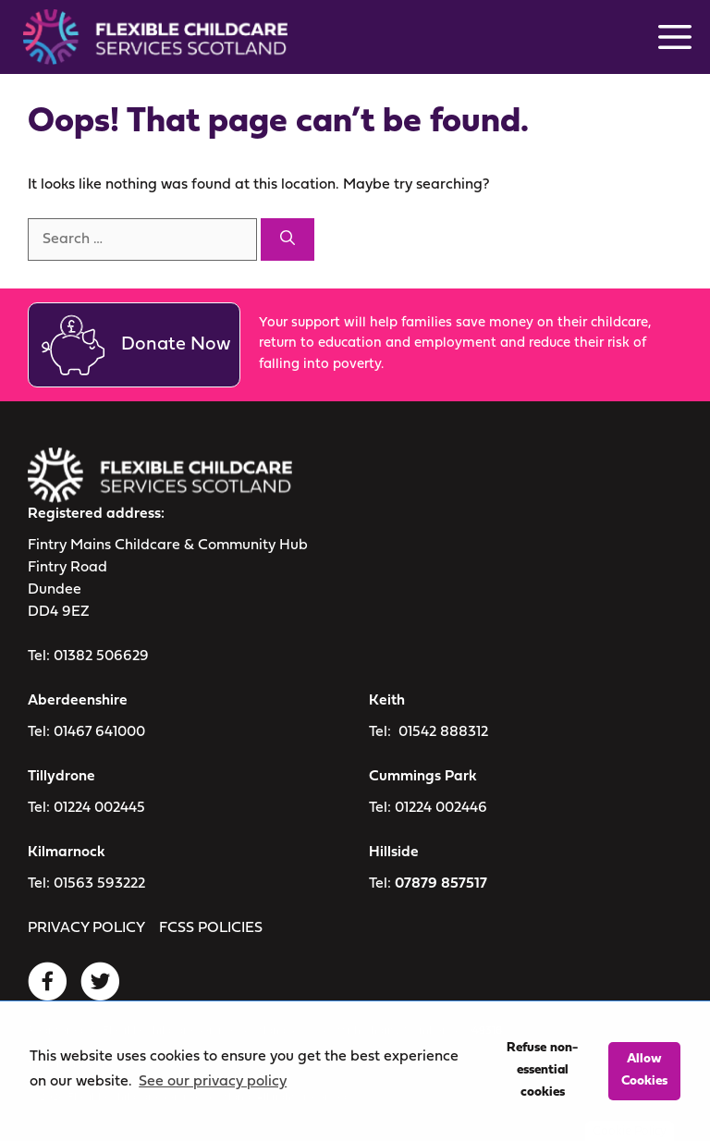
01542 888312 (443, 732)
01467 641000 (99, 732)
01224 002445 (99, 808)
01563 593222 (99, 884)
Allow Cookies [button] (644, 1070)
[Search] (287, 239)
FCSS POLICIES (211, 928)
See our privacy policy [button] (213, 1081)
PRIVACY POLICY (86, 928)
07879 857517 (441, 884)
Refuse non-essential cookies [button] (542, 1070)
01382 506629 (101, 656)
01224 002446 (441, 808)
